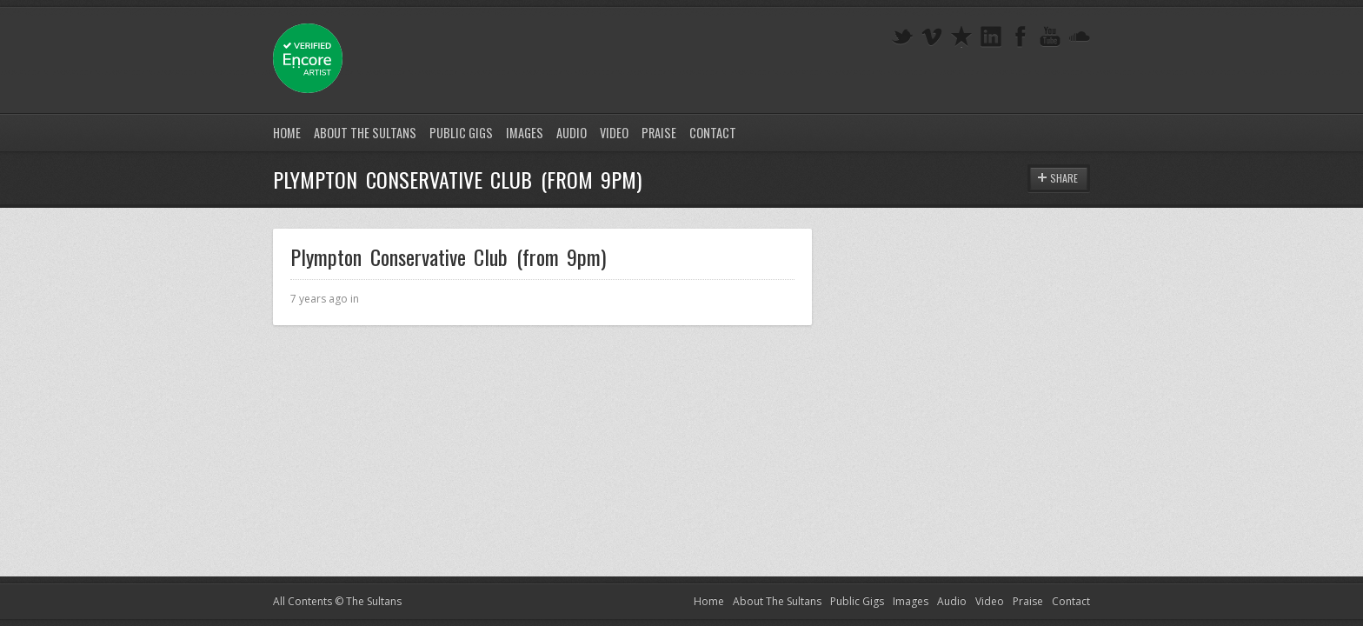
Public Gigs (461, 132)
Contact (712, 132)
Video (614, 132)
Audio (571, 132)
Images (524, 132)
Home (287, 132)
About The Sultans (365, 132)
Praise (659, 132)
